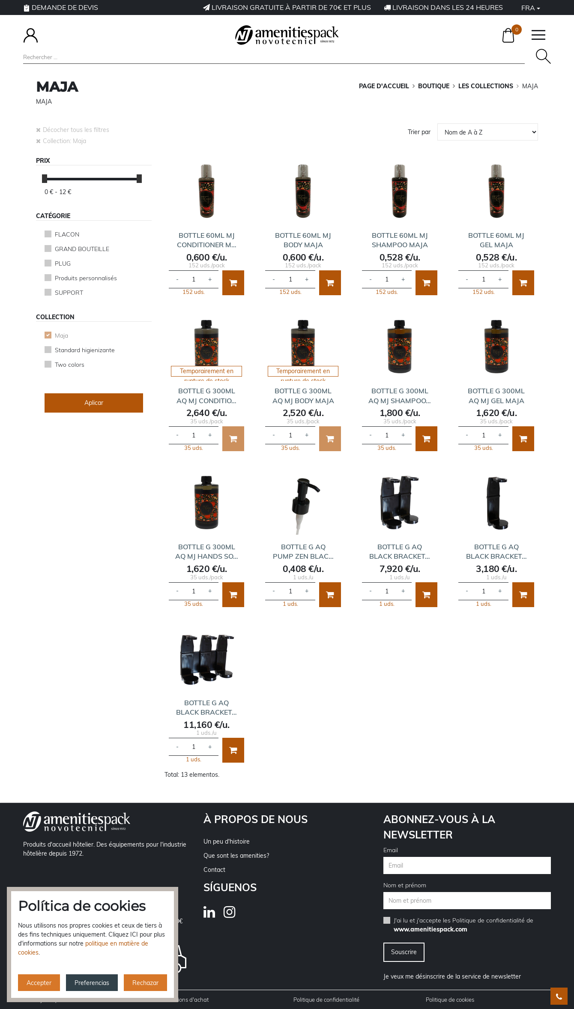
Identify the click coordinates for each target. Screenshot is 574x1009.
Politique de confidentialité (488, 920)
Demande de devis (60, 7)
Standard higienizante (85, 350)
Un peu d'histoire (226, 841)
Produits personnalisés (86, 278)
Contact (214, 870)
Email (390, 850)
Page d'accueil (384, 86)
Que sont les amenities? (236, 855)
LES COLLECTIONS (485, 86)
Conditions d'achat (185, 999)
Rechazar (145, 983)
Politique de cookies (450, 999)
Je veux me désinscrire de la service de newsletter (452, 976)
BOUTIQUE (433, 86)
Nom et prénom (404, 885)
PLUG (63, 263)
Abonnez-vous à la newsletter (439, 827)
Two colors (69, 364)
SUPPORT (69, 292)
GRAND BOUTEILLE (82, 249)
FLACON (67, 234)
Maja (61, 335)
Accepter (39, 983)
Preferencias (92, 983)
